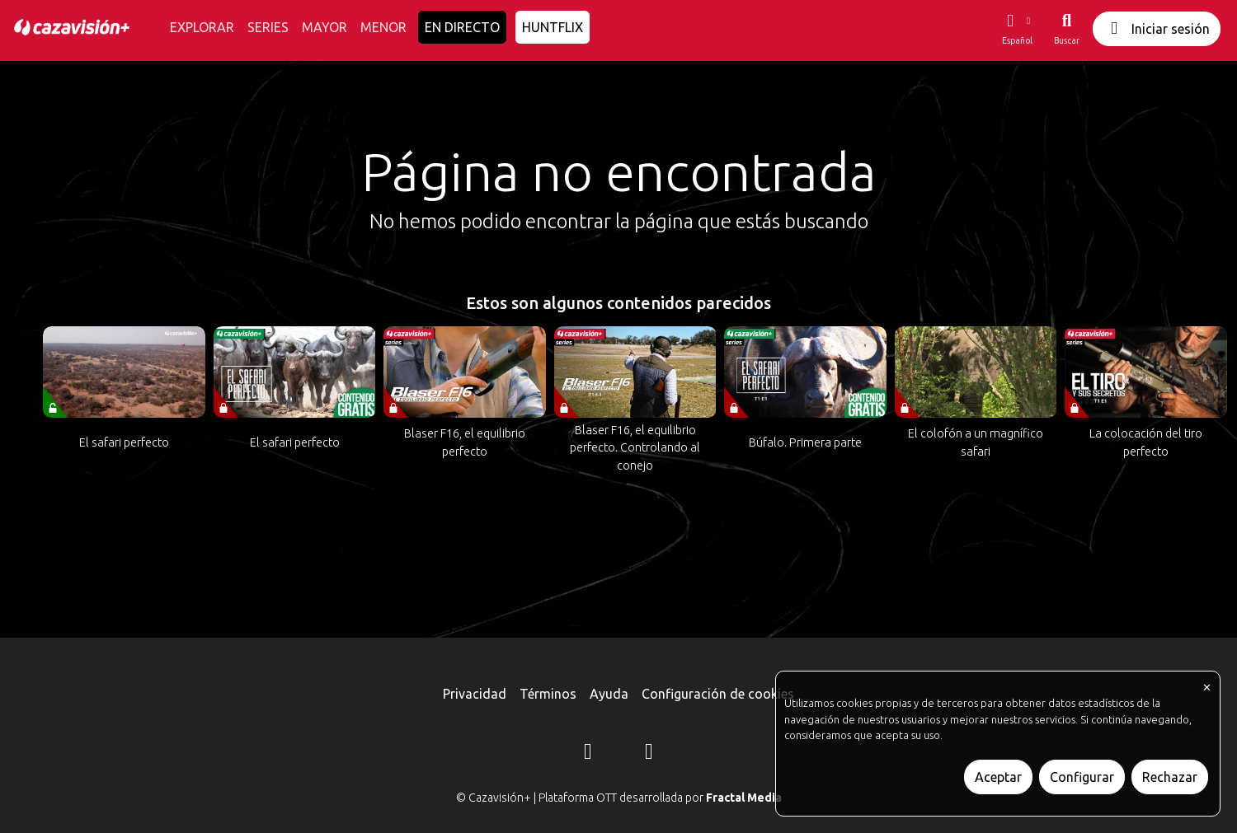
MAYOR (324, 27)
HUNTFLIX (552, 27)
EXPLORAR (202, 27)
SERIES (268, 27)
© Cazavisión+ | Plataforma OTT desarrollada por (619, 797)
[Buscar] (1066, 29)
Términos (548, 693)
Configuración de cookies (718, 693)
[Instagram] (587, 754)
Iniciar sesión (1156, 28)
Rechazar (1169, 777)
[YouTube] (649, 754)
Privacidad (474, 693)
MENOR (383, 27)
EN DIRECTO (462, 27)
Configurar (1082, 777)
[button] (1017, 29)
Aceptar (998, 777)
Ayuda (609, 693)
